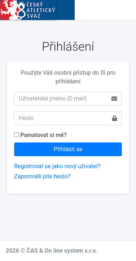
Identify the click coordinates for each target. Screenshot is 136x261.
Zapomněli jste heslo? (42, 176)
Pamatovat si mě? (43, 135)
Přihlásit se (68, 149)
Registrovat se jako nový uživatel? (57, 166)
